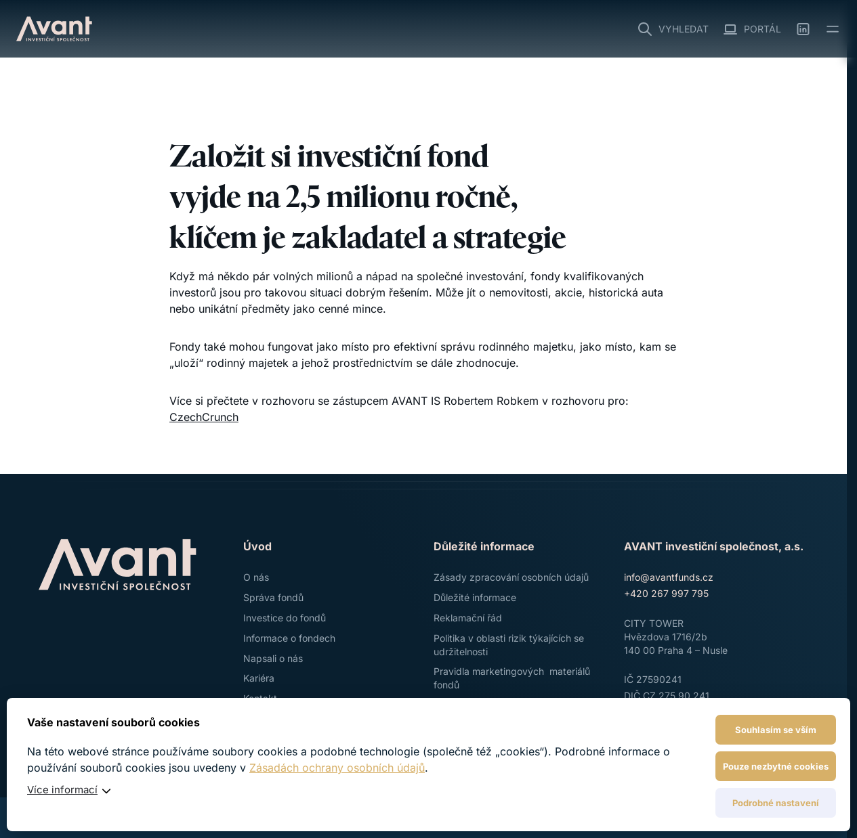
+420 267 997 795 (666, 593)
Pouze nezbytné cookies (776, 766)
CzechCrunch (203, 417)
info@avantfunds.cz (668, 577)
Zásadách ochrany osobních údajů (337, 767)
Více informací (62, 789)
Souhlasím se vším (775, 729)
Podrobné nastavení (775, 802)
